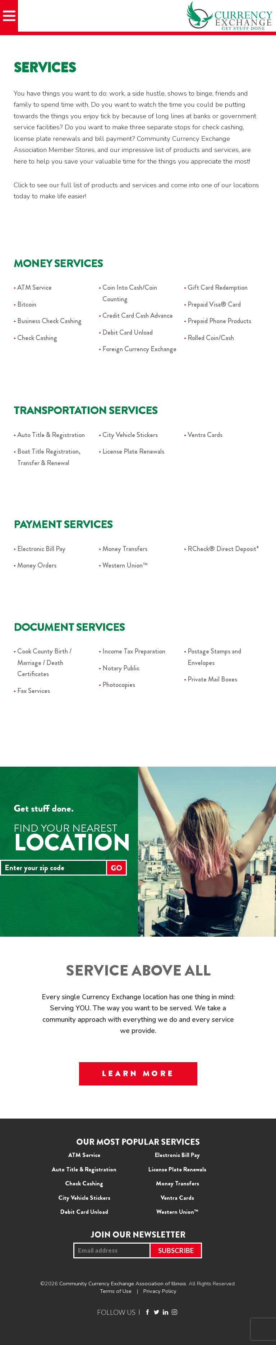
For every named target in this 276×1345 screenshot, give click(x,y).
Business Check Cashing (49, 321)
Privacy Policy (159, 1291)
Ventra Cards (205, 435)
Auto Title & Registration (51, 435)
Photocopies (118, 684)
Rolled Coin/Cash (211, 338)
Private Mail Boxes (212, 679)
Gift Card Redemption (218, 287)
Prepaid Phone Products (219, 321)
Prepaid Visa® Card (214, 304)
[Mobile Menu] (9, 16)
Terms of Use (116, 1291)
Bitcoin (26, 304)
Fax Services (33, 691)
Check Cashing (37, 338)
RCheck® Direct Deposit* (223, 549)
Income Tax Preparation (133, 651)
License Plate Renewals (133, 451)
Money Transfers (124, 549)
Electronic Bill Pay (41, 549)
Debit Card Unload (127, 332)
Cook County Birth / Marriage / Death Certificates (44, 662)
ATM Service (34, 287)
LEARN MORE (137, 1073)
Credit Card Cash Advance (137, 315)
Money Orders (36, 565)
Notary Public (120, 668)
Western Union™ (125, 565)
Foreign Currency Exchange (139, 349)
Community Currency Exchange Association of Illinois (122, 1283)
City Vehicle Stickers (130, 435)
